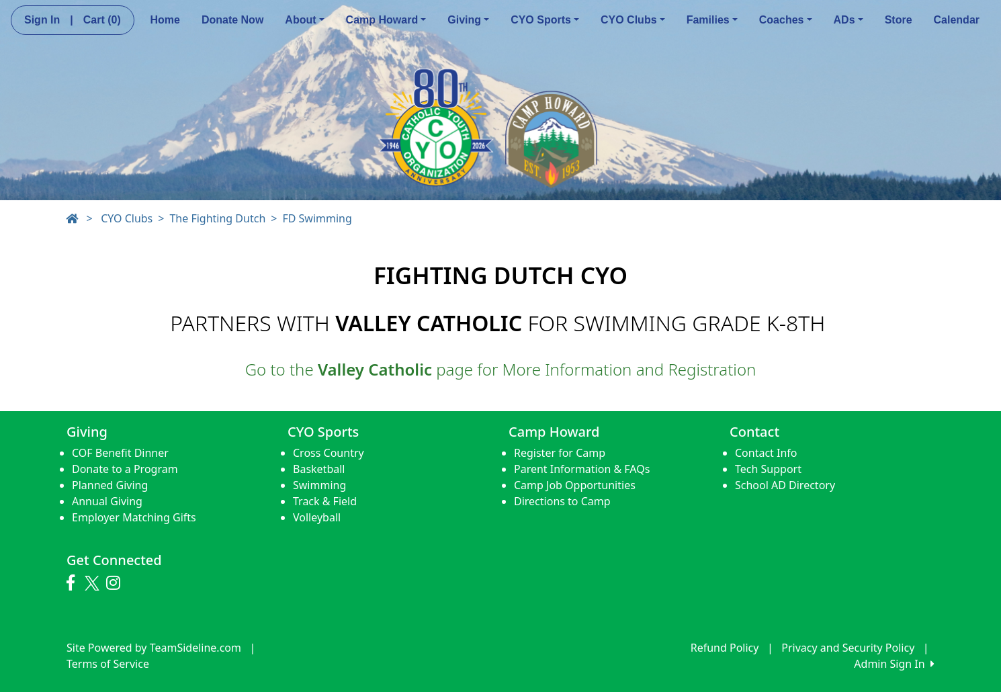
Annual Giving (107, 501)
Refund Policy (725, 647)
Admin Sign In (894, 663)
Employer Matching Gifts (134, 517)
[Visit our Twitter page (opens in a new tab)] (93, 583)
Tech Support (768, 469)
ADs (848, 20)
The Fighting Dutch (217, 218)
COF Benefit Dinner (120, 452)
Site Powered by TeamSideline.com (154, 647)
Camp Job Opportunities (575, 485)
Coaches (785, 20)
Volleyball (317, 517)
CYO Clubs (633, 20)
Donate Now (232, 20)
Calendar (957, 20)
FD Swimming (316, 218)
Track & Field (325, 501)
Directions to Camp (562, 501)
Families (712, 20)
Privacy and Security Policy (847, 647)
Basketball (319, 469)
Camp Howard (386, 20)
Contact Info (766, 452)
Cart (102, 20)
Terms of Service (108, 663)
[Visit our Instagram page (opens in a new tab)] (116, 583)
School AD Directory (785, 485)
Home (164, 20)
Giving (468, 20)
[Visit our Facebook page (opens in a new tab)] (74, 583)
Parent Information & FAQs (582, 469)
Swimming (319, 485)
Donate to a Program (125, 469)
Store (898, 20)
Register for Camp (559, 452)
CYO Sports (545, 20)
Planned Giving (110, 485)
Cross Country (328, 452)
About (304, 20)
